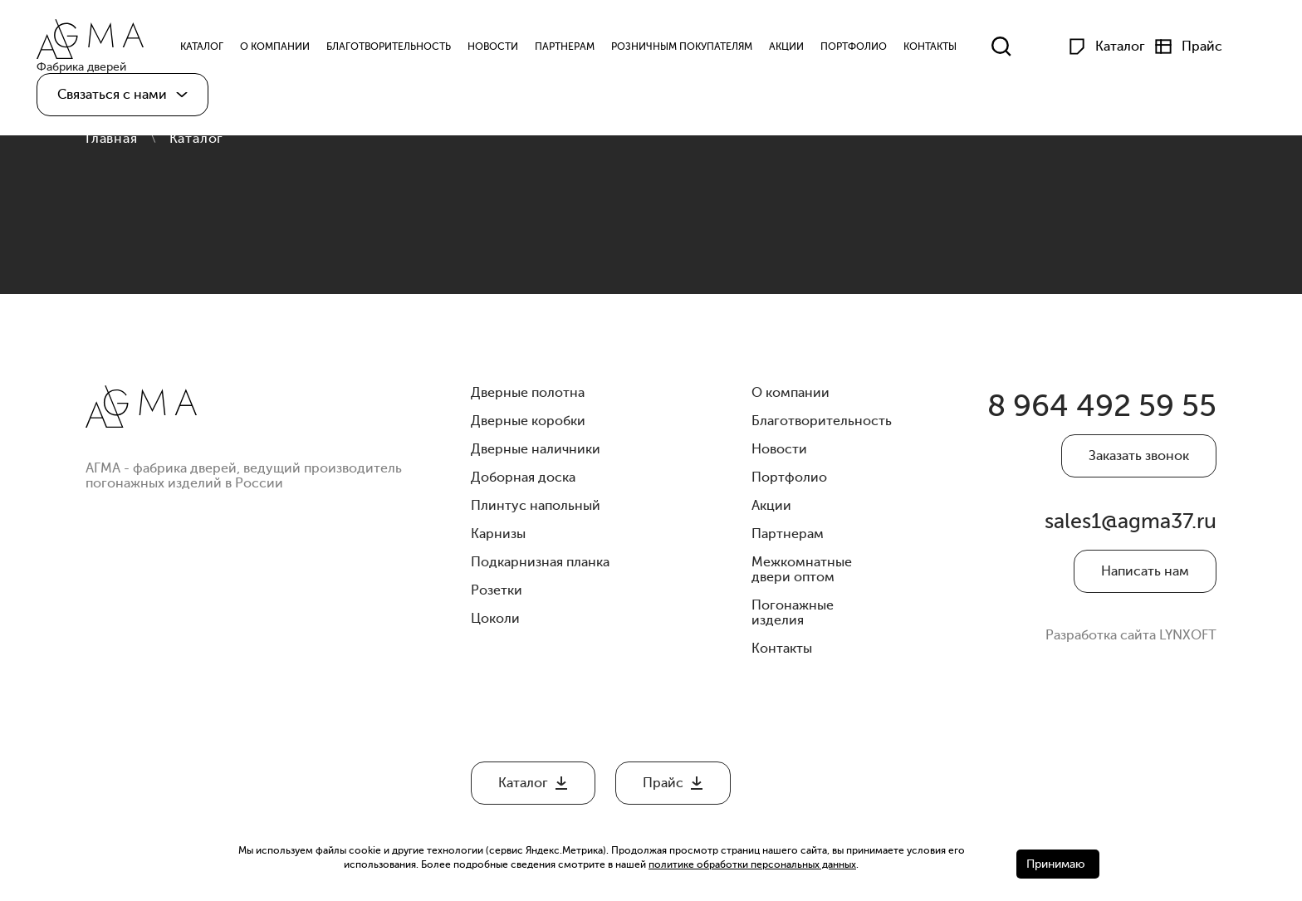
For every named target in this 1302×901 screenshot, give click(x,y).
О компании (282, 48)
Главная (112, 138)
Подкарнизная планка (540, 562)
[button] (122, 98)
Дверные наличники (535, 449)
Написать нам (1145, 582)
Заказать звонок (1139, 460)
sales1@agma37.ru (1133, 531)
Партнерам (572, 48)
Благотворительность (396, 48)
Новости (500, 48)
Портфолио (861, 48)
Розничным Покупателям (689, 48)
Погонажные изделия (792, 613)
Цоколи (495, 618)
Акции (793, 48)
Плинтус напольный (535, 505)
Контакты (937, 48)
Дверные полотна (528, 392)
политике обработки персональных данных (752, 864)
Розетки (496, 590)
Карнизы (498, 533)
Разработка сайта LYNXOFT (1130, 646)
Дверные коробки (528, 421)
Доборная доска (523, 477)
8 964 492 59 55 (1091, 408)
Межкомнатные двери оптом (801, 570)
